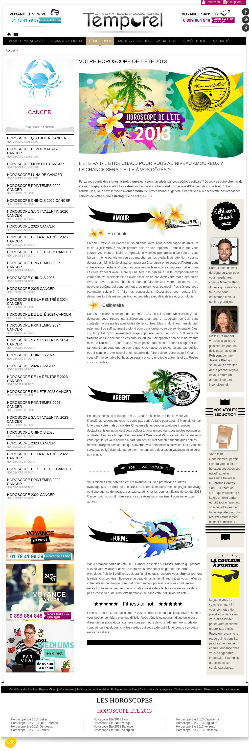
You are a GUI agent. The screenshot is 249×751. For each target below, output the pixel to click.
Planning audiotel (67, 41)
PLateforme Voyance (27, 41)
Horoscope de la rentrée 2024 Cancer (40, 303)
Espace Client (47, 689)
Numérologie (194, 41)
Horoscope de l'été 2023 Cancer (40, 393)
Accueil (11, 50)
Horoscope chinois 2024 (40, 357)
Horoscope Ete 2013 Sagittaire (196, 723)
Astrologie (167, 41)
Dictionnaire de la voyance (156, 689)
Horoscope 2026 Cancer (40, 228)
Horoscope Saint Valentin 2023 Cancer (40, 421)
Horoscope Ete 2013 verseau (195, 726)
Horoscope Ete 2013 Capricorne (197, 719)
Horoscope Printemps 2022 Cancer (40, 483)
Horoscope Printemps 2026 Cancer (40, 189)
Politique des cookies (124, 689)
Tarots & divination (134, 41)
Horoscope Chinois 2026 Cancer (40, 202)
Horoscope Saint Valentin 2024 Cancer (40, 344)
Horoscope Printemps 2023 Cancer (40, 406)
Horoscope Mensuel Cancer (40, 165)
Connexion (213, 2)
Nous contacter (230, 689)
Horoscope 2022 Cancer (40, 496)
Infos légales (66, 689)
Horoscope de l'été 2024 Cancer (40, 316)
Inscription (234, 2)
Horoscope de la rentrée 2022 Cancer (40, 458)
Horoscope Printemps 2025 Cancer (40, 266)
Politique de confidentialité (93, 689)
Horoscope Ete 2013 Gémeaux (32, 726)
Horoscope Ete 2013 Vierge (112, 723)
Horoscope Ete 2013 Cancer (30, 730)
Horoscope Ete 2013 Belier (29, 719)
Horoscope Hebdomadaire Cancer (40, 153)
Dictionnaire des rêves (188, 689)
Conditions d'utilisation (23, 689)
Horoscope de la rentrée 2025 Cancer (40, 241)
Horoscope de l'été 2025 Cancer (40, 254)
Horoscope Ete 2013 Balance (113, 726)
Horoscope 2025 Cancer (40, 290)
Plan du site (211, 689)
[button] (11, 742)
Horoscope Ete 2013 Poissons (196, 730)
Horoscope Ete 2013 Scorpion (114, 730)
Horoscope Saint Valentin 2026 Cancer (40, 215)
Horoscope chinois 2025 (40, 279)
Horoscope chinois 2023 (40, 434)
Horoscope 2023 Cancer (40, 445)
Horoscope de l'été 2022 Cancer (40, 470)
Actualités (222, 41)
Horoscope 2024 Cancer (40, 367)
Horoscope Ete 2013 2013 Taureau (34, 723)
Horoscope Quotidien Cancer (40, 140)
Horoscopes (100, 41)
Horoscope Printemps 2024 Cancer (40, 329)
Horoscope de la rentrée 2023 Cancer (40, 380)
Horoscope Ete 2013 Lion (111, 719)
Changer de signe (40, 127)
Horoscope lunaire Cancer (40, 176)
